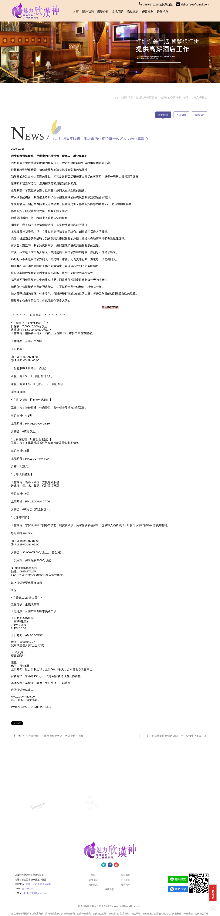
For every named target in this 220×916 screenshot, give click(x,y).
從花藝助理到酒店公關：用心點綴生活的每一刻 (179, 735)
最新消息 (162, 11)
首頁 (76, 11)
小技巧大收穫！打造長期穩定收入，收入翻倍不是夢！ (54, 735)
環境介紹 (103, 11)
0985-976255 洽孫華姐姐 (155, 4)
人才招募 (181, 114)
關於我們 (88, 11)
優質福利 (147, 11)
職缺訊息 (132, 11)
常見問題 (118, 11)
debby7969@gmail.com (192, 4)
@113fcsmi (27, 888)
